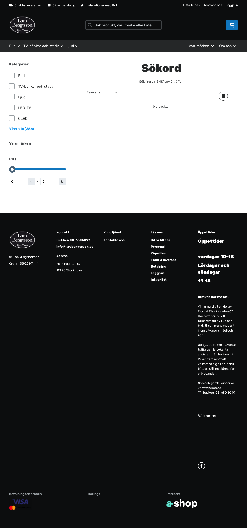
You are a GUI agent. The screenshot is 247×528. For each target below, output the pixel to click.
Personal (158, 247)
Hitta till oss (191, 5)
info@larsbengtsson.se (74, 247)
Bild (14, 46)
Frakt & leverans (163, 260)
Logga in (232, 5)
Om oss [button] (227, 46)
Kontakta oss (212, 5)
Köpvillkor (159, 253)
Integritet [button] (159, 280)
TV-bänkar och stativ (43, 46)
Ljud (72, 46)
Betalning (158, 266)
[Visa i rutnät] (223, 96)
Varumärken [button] (201, 46)
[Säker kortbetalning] (20, 504)
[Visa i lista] (233, 96)
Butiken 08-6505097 (73, 240)
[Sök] (123, 25)
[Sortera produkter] (103, 92)
